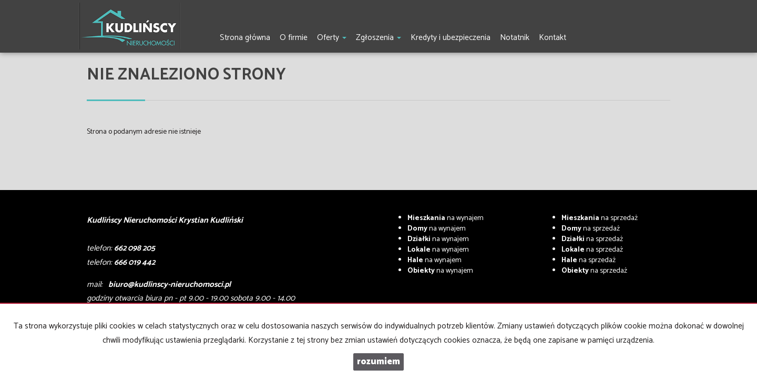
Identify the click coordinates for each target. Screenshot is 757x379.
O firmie (294, 37)
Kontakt (552, 37)
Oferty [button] (331, 37)
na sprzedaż (599, 218)
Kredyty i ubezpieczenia (450, 37)
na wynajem (445, 218)
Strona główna (245, 37)
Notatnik (514, 37)
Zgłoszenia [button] (378, 37)
